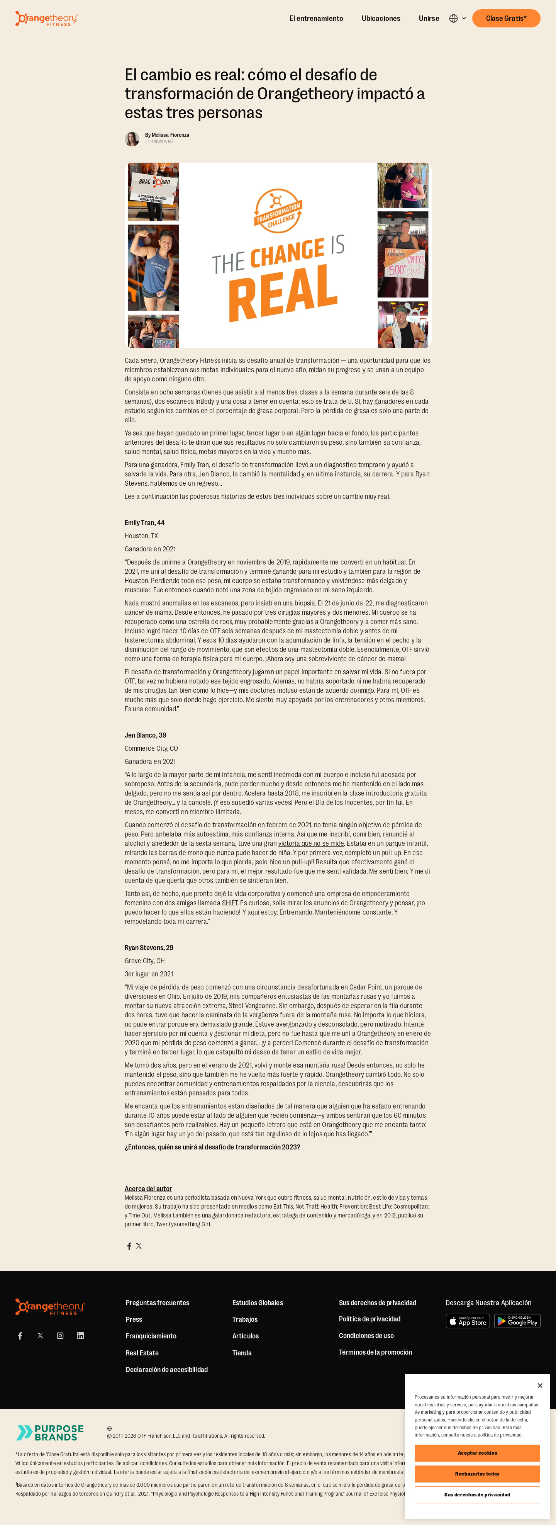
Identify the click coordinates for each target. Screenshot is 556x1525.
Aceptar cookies (477, 1453)
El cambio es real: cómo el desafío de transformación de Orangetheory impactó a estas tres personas (275, 93)
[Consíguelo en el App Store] (468, 1321)
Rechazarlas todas (477, 1474)
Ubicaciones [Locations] (381, 18)
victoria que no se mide (311, 843)
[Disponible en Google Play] (517, 1321)
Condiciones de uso (366, 1336)
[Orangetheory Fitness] (50, 1307)
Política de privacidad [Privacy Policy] (369, 1319)
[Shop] (242, 1353)
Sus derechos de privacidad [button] (377, 1303)
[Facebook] (20, 1335)
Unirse (429, 18)
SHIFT (230, 903)
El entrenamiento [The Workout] (316, 18)
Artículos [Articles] (245, 1336)
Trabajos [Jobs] (245, 1319)
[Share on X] (138, 1246)
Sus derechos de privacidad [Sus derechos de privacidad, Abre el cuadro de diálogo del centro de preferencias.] (477, 1495)
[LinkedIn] (80, 1335)
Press (134, 1319)
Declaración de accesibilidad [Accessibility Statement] (167, 1370)
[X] (40, 1335)
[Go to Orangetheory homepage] (46, 18)
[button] (457, 18)
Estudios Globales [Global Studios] (257, 1303)
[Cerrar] (540, 1385)
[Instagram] (60, 1335)
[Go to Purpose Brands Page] (50, 1433)
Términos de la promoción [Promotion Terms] (375, 1352)
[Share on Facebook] (129, 1246)
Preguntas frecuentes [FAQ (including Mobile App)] (157, 1303)
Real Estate (142, 1353)
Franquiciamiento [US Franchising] (151, 1336)
